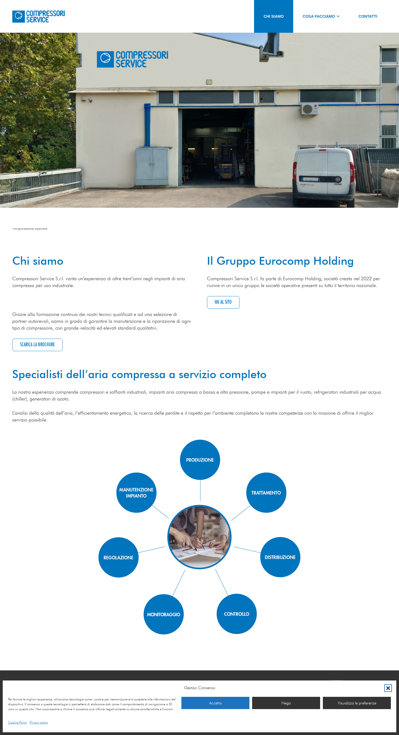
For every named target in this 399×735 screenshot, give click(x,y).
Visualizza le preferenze (357, 703)
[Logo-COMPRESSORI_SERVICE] (38, 16)
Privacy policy (39, 722)
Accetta (215, 703)
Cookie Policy (17, 722)
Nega (286, 703)
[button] (388, 688)
